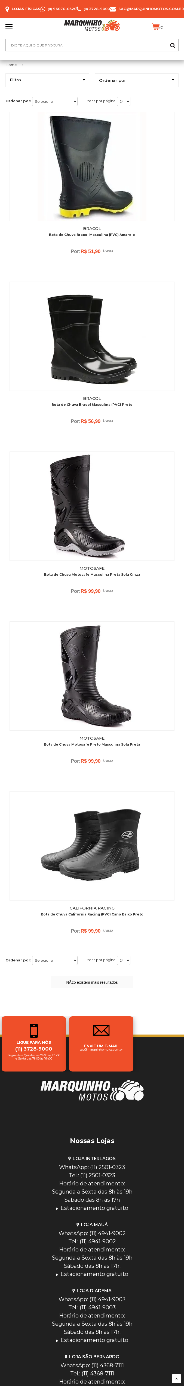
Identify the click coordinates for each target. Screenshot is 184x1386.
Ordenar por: (18, 101)
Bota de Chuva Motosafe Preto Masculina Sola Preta (92, 744)
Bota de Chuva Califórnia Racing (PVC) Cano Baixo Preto (92, 914)
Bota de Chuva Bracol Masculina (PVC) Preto (92, 405)
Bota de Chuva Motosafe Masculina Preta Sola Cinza (92, 574)
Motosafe (92, 568)
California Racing (92, 908)
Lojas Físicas (26, 9)
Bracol (92, 228)
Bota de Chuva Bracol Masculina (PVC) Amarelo (92, 235)
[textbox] (92, 45)
